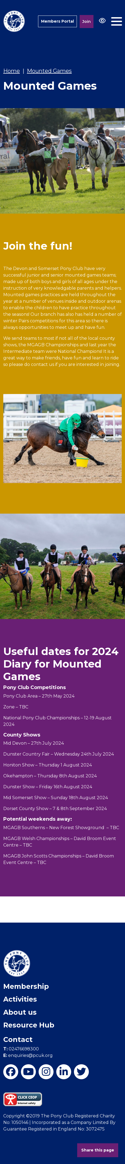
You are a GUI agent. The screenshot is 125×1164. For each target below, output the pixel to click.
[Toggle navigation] (116, 21)
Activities (20, 999)
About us (20, 1012)
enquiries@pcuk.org (28, 1055)
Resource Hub (28, 1025)
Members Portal (57, 21)
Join (86, 21)
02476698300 (21, 1048)
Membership (26, 986)
